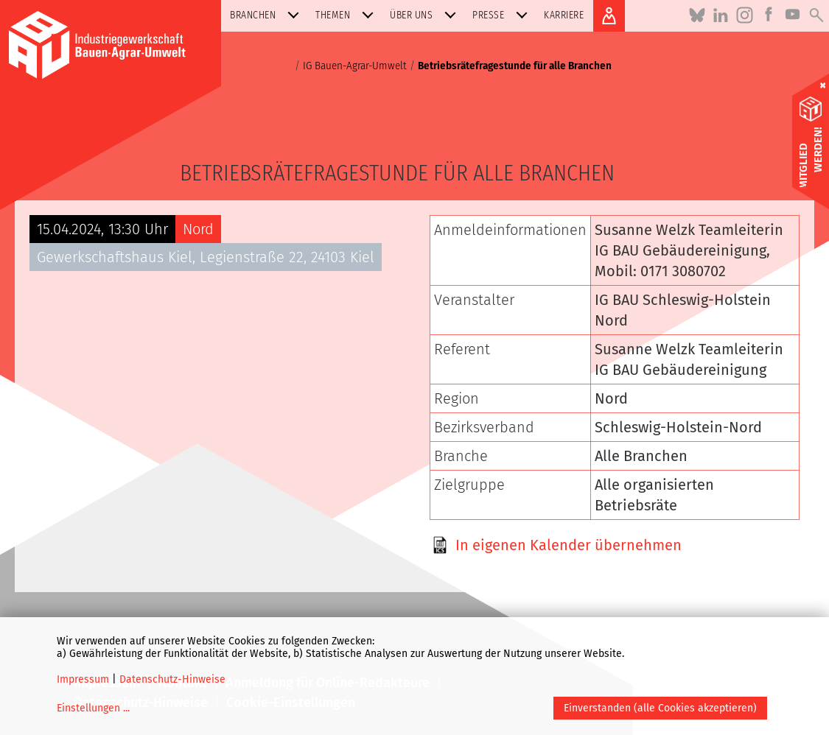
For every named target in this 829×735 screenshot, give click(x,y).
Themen (347, 15)
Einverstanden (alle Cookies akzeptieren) (660, 708)
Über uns (426, 15)
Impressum (83, 679)
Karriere (564, 15)
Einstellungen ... (93, 708)
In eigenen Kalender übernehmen (568, 545)
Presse (503, 15)
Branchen (267, 15)
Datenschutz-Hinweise (172, 679)
